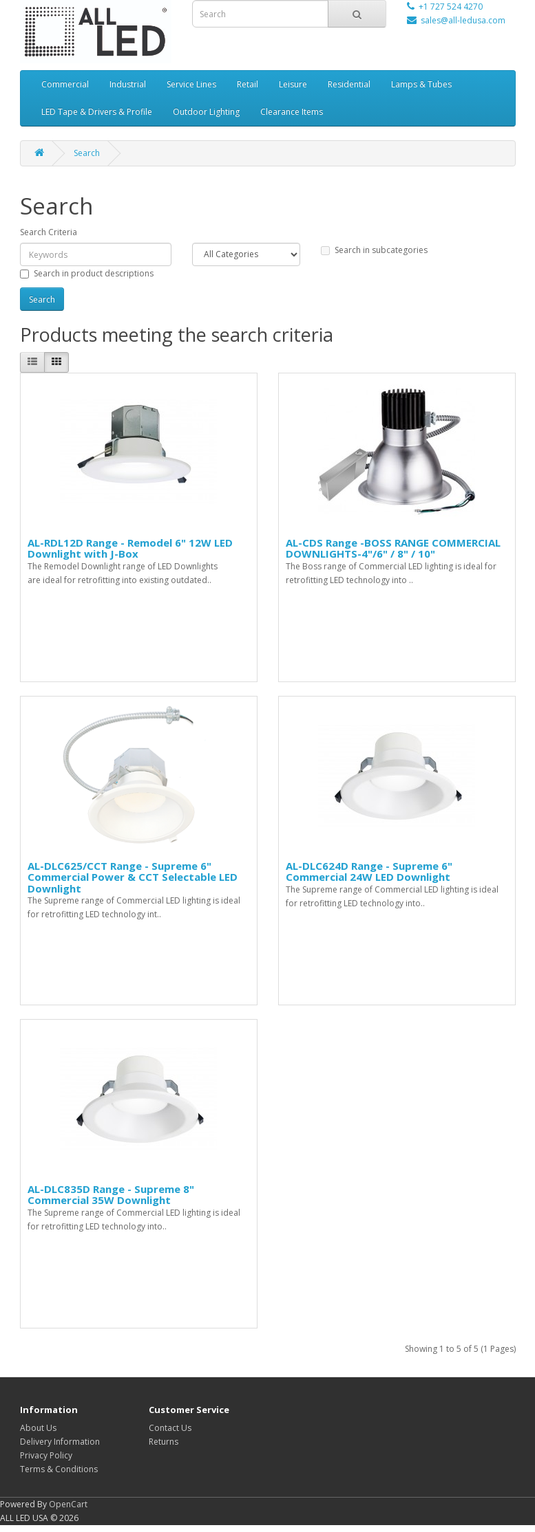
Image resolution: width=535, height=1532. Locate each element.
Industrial (127, 84)
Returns (163, 1441)
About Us (38, 1428)
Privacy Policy (46, 1455)
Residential (349, 84)
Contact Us (170, 1428)
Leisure (293, 84)
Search (87, 153)
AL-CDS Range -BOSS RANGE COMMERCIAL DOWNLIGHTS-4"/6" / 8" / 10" (393, 548)
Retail (247, 84)
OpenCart (68, 1504)
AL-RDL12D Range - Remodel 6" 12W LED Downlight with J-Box (130, 548)
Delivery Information (60, 1441)
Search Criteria (48, 232)
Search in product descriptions (87, 273)
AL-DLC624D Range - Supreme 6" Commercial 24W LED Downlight (369, 871)
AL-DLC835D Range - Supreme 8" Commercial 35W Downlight (111, 1194)
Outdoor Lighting (206, 112)
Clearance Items (291, 112)
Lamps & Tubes (421, 84)
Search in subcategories (374, 250)
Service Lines (191, 84)
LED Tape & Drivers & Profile (96, 112)
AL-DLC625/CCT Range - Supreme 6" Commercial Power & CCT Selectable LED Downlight (133, 877)
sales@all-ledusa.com (463, 20)
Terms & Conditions (59, 1469)
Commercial (65, 84)
